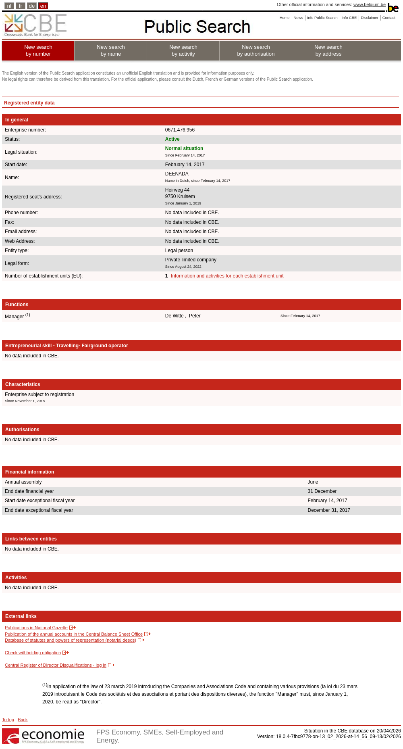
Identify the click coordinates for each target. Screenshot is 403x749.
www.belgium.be (369, 4)
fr (20, 6)
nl (9, 6)
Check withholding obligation (33, 652)
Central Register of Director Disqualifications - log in (55, 665)
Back (22, 719)
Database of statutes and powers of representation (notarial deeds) (70, 640)
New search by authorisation (255, 50)
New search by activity (183, 50)
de (32, 6)
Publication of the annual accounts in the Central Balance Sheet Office (74, 634)
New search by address (328, 50)
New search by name (111, 50)
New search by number (38, 50)
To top (8, 719)
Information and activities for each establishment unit (227, 276)
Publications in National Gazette (36, 627)
